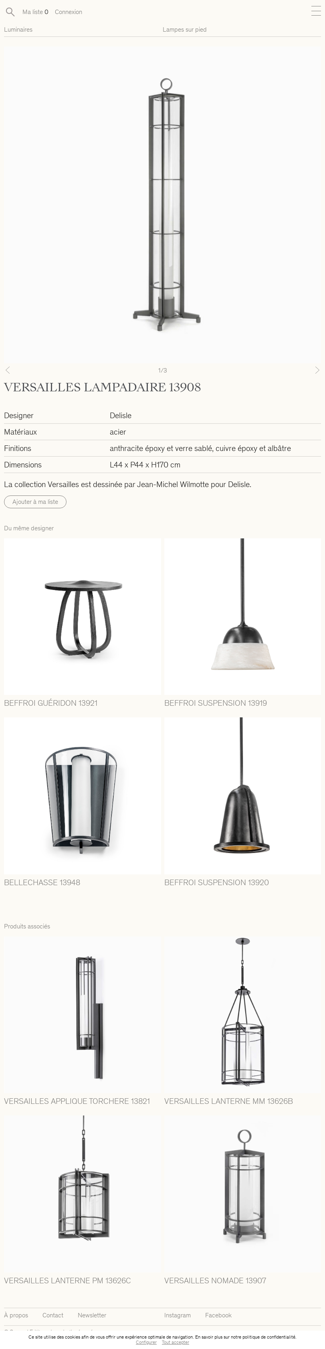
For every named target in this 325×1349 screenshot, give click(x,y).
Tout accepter (175, 1342)
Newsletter (92, 1315)
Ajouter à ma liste (35, 501)
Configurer (146, 1342)
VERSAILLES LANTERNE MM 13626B (228, 1101)
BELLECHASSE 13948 (42, 882)
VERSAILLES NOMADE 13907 (215, 1280)
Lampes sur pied (185, 29)
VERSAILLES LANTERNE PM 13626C (67, 1280)
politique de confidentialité (268, 1337)
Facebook (218, 1315)
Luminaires (18, 29)
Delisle (120, 415)
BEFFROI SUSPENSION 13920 (216, 882)
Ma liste (35, 12)
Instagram (177, 1315)
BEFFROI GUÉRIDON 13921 (50, 703)
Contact (52, 1315)
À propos (16, 1315)
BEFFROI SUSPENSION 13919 (215, 703)
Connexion (68, 12)
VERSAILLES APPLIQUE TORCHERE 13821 (77, 1101)
